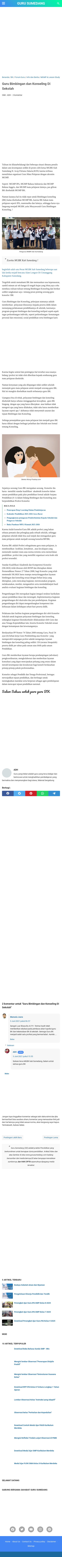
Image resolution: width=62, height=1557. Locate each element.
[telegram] (54, 793)
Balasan (10, 1045)
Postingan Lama (51, 1137)
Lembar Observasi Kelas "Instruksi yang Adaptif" (34, 1400)
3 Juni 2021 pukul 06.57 (20, 1021)
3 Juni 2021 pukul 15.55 (23, 1056)
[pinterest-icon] (49, 1529)
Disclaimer (51, 1542)
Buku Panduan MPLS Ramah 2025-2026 (23, 525)
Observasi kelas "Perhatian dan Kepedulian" (33, 1412)
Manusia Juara (16, 1017)
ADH (15, 1052)
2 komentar (17, 95)
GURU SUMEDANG (31, 3)
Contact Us (26, 1542)
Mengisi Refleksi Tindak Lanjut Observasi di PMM (35, 1438)
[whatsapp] (42, 793)
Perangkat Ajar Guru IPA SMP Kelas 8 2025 (32, 1303)
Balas (12, 1039)
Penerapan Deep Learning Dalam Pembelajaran (26, 510)
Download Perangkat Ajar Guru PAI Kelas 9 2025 (34, 1321)
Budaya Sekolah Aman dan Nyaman (29, 1285)
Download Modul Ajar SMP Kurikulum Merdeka (34, 1451)
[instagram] (40, 1529)
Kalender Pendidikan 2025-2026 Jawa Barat (24, 514)
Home (7, 1542)
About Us (16, 1542)
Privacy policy (39, 1542)
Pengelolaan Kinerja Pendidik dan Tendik (32, 1294)
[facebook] (8, 793)
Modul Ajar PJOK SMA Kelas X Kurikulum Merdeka (35, 1463)
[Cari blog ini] (58, 3)
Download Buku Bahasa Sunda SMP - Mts (31, 1349)
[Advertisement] (31, 42)
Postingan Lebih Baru (13, 1137)
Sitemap (31, 1546)
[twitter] (19, 793)
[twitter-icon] (22, 1529)
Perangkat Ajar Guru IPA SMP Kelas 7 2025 (32, 1312)
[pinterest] (31, 793)
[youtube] (31, 1529)
